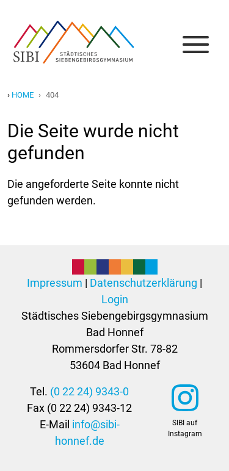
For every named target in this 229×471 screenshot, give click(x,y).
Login (114, 299)
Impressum (54, 282)
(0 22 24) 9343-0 (89, 391)
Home (23, 94)
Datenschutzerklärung (143, 282)
